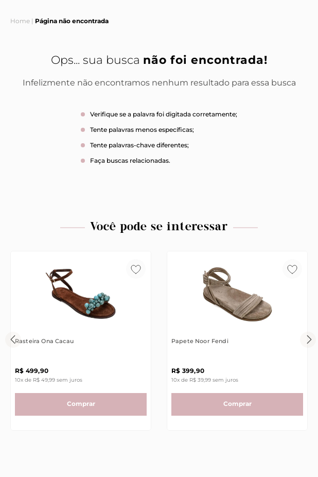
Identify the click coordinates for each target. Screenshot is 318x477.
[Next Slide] (308, 340)
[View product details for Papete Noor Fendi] (237, 341)
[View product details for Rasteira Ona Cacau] (80, 341)
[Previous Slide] (13, 340)
